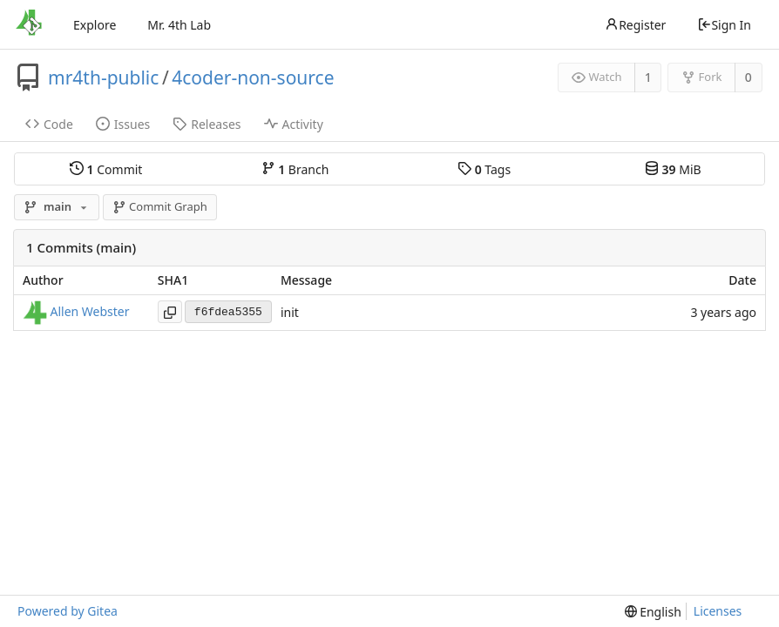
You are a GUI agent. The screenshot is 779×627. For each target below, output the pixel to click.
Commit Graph (159, 206)
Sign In (724, 25)
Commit (106, 169)
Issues (123, 124)
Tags (484, 169)
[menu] (653, 611)
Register (635, 25)
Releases (206, 124)
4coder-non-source (253, 77)
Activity (293, 124)
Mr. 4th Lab (179, 25)
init (290, 312)
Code (49, 124)
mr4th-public (103, 77)
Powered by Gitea (67, 611)
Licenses (718, 611)
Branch (295, 169)
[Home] (29, 24)
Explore (94, 25)
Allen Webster (90, 311)
